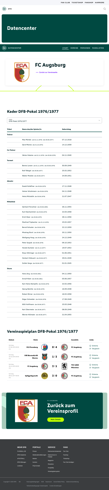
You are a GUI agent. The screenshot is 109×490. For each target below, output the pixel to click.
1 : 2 (54, 356)
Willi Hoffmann (28, 304)
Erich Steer (26, 217)
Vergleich (94, 349)
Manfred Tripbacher (29, 222)
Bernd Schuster (28, 227)
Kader (10, 119)
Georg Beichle (27, 289)
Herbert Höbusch (29, 258)
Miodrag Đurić (27, 232)
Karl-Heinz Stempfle (30, 284)
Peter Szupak (27, 243)
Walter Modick (27, 176)
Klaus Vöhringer (28, 253)
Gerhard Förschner (29, 207)
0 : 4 (54, 347)
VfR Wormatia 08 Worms (31, 357)
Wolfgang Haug (28, 237)
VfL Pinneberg (32, 347)
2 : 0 (54, 376)
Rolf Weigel (26, 170)
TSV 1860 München (75, 366)
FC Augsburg (76, 347)
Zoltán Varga (27, 263)
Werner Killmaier (28, 315)
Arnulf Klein (26, 279)
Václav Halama (27, 155)
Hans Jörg (26, 274)
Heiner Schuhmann (29, 191)
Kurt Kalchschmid (29, 212)
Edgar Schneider (28, 299)
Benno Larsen (27, 165)
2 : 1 (54, 366)
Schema (93, 346)
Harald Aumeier (28, 248)
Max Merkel (26, 140)
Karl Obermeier (28, 309)
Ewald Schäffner (28, 186)
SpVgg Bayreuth (31, 376)
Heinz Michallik (28, 196)
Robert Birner (27, 294)
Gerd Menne (27, 145)
